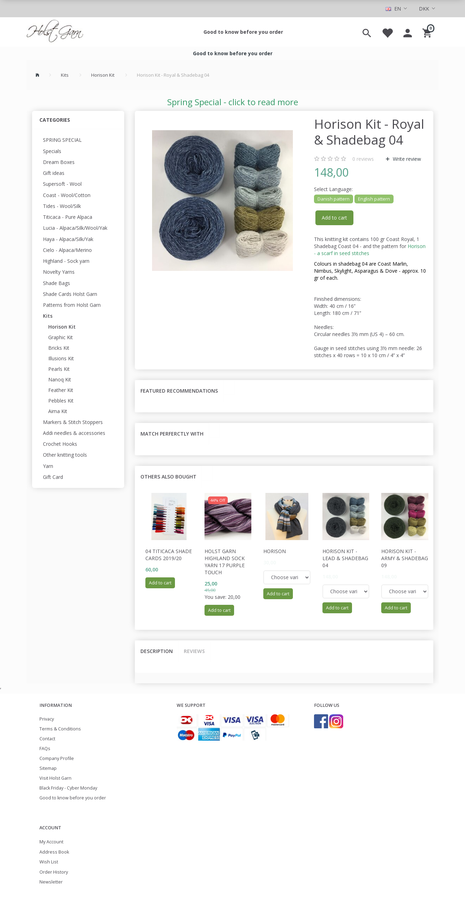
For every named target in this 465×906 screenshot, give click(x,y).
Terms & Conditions (60, 729)
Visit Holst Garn (55, 778)
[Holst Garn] (55, 32)
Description (156, 651)
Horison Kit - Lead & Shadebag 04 (345, 558)
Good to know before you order (243, 31)
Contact (47, 739)
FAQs (44, 749)
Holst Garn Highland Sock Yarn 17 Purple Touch (225, 562)
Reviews (194, 651)
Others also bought (168, 476)
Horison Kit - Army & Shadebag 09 (404, 558)
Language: (333, 189)
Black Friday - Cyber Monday (68, 788)
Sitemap (48, 768)
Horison (274, 551)
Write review (406, 159)
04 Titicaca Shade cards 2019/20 (168, 555)
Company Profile (56, 758)
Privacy (46, 719)
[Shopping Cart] (428, 32)
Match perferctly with (171, 433)
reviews (363, 159)
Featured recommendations (179, 390)
